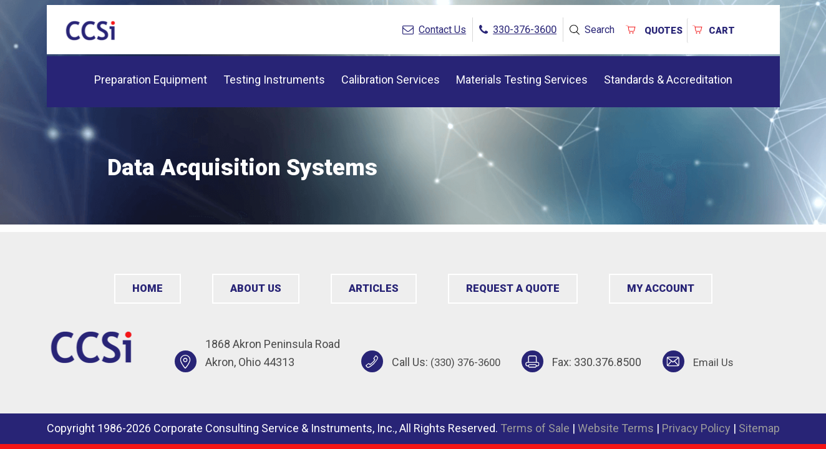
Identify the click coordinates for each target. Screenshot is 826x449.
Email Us (720, 362)
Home (149, 288)
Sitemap (759, 428)
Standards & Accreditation (668, 77)
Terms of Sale (535, 428)
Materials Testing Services (522, 77)
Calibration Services (390, 77)
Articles (374, 288)
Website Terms (616, 428)
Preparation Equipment (150, 77)
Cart (711, 28)
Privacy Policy (696, 428)
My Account (658, 288)
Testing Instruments (274, 77)
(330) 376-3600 (468, 362)
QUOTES (646, 28)
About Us (257, 288)
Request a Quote (511, 288)
